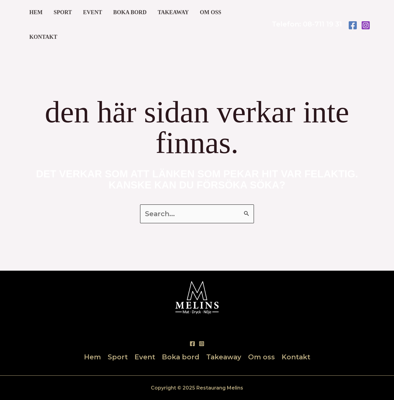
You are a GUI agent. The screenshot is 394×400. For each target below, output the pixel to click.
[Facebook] (352, 25)
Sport (63, 12)
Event (92, 12)
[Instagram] (365, 25)
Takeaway (173, 12)
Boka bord (130, 12)
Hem (35, 12)
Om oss (210, 12)
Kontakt (43, 37)
